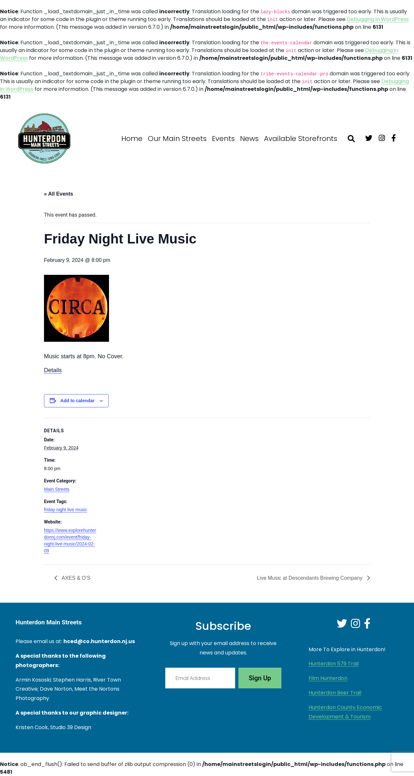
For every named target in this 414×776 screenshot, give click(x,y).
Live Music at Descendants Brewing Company (310, 578)
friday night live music (65, 509)
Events (223, 139)
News (249, 139)
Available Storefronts (300, 139)
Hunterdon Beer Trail (335, 692)
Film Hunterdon (328, 678)
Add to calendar (77, 400)
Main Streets (57, 489)
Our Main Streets (177, 139)
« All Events (58, 194)
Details (53, 370)
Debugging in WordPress (378, 19)
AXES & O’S (75, 578)
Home (132, 139)
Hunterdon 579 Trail (334, 663)
